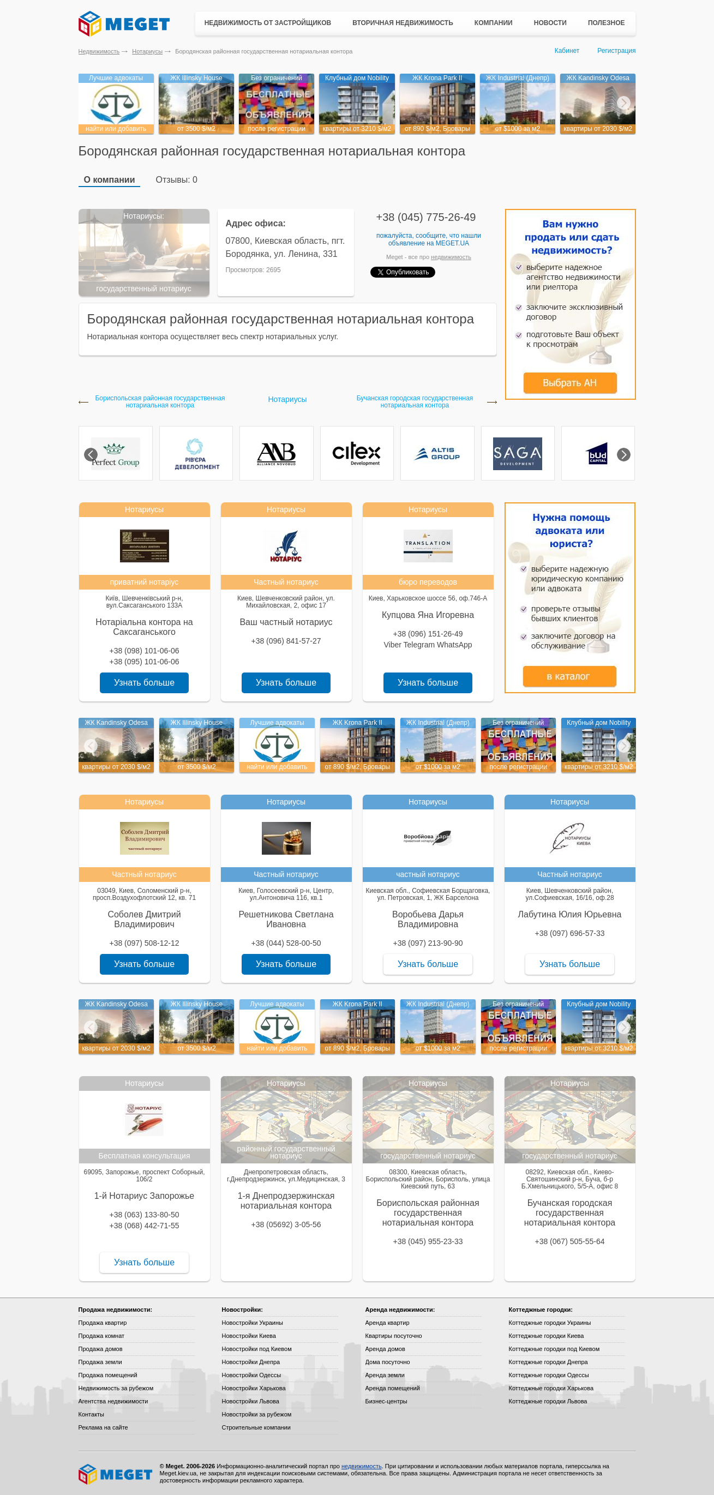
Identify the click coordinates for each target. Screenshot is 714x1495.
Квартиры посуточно (393, 1335)
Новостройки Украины (253, 1322)
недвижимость (451, 257)
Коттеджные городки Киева (546, 1335)
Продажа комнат (102, 1335)
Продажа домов (101, 1349)
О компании (109, 179)
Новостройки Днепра (251, 1362)
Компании (494, 23)
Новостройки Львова (250, 1401)
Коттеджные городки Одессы (549, 1375)
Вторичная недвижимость (402, 23)
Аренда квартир (387, 1322)
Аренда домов (385, 1349)
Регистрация (616, 51)
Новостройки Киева (249, 1335)
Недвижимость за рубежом (116, 1388)
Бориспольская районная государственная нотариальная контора (160, 402)
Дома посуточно (387, 1362)
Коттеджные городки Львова (548, 1401)
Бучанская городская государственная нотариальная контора (415, 402)
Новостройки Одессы (251, 1375)
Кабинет (567, 51)
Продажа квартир (103, 1322)
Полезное (606, 23)
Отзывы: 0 (176, 179)
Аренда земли (385, 1375)
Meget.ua (452, 243)
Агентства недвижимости (113, 1401)
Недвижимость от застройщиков (268, 23)
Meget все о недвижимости (116, 1474)
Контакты (92, 1414)
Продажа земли (100, 1362)
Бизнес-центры (386, 1401)
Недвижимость (99, 51)
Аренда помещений (392, 1388)
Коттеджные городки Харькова (551, 1388)
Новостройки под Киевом (257, 1349)
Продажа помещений (108, 1375)
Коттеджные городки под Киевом (554, 1349)
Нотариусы (147, 51)
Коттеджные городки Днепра (548, 1362)
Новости (550, 23)
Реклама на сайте (103, 1427)
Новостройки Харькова (254, 1388)
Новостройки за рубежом (257, 1414)
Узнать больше (144, 682)
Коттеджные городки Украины (550, 1322)
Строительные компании (256, 1427)
